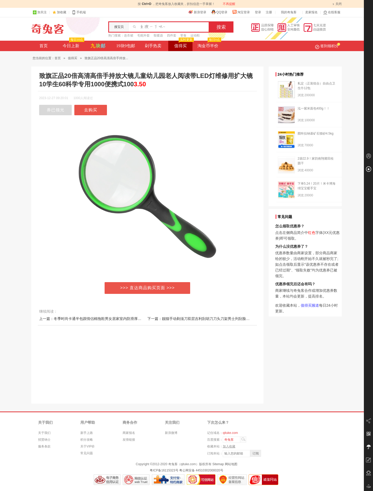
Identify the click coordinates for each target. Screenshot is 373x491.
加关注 (40, 12)
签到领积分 (327, 46)
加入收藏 (229, 446)
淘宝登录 (241, 12)
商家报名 (129, 433)
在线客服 (331, 12)
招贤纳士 (44, 439)
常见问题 (86, 453)
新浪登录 (197, 12)
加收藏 (61, 12)
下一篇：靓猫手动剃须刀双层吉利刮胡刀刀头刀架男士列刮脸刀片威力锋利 (207, 319)
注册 (269, 12)
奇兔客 (47, 29)
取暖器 (158, 35)
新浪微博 (171, 433)
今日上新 (73, 44)
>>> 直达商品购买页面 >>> (147, 288)
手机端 (79, 12)
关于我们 (44, 433)
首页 (43, 46)
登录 (258, 12)
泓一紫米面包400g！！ (314, 108)
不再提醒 (229, 4)
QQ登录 (219, 12)
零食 (183, 35)
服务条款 (44, 446)
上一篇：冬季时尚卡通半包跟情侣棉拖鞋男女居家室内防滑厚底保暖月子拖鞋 (101, 319)
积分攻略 (86, 439)
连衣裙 (128, 35)
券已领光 (55, 110)
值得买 (183, 44)
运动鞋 (195, 35)
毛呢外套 (143, 35)
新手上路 (86, 433)
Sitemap (218, 464)
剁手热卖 (153, 46)
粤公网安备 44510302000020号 (201, 470)
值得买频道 (310, 305)
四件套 (171, 35)
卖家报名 (311, 12)
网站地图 (231, 464)
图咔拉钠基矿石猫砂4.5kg (315, 133)
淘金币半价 (208, 44)
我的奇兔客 (289, 12)
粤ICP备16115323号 (164, 470)
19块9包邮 (125, 46)
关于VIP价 (87, 446)
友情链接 (129, 439)
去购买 (90, 110)
